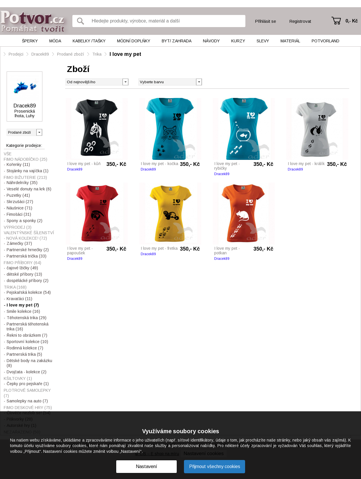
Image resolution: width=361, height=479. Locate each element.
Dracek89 (40, 54)
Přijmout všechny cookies (214, 466)
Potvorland (325, 41)
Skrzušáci (20, 201)
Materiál (290, 41)
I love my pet (125, 54)
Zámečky (19, 243)
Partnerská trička (26, 256)
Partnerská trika (24, 354)
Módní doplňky (133, 41)
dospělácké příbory (27, 280)
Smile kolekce (23, 311)
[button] (199, 81)
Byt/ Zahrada (176, 41)
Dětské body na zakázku (29, 363)
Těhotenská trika (26, 317)
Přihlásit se (265, 21)
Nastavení (146, 466)
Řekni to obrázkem (27, 335)
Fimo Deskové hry (28, 407)
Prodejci (16, 54)
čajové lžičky (22, 268)
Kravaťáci (19, 298)
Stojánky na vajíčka (27, 170)
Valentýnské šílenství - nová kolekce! (29, 235)
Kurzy (238, 41)
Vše (8, 154)
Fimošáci (19, 214)
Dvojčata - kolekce (26, 372)
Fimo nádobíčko (25, 159)
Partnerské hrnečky (28, 249)
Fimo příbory (22, 262)
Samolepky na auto (27, 401)
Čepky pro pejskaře (28, 383)
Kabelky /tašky (89, 41)
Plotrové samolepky (27, 393)
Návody (211, 41)
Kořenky (18, 164)
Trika (96, 54)
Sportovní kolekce (27, 341)
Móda (55, 41)
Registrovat (300, 21)
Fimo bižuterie (25, 177)
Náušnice (19, 208)
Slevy (263, 41)
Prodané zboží (70, 54)
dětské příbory (24, 274)
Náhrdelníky (22, 182)
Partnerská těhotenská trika (27, 326)
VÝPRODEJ (17, 227)
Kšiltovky (18, 378)
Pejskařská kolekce (29, 292)
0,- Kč (351, 20)
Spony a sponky (24, 220)
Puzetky (18, 195)
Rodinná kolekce (25, 348)
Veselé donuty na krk (29, 189)
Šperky (30, 41)
